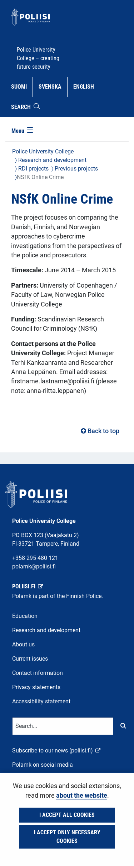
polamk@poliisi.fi (34, 566)
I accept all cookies (67, 815)
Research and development (51, 160)
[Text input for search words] (62, 726)
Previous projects (75, 168)
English (86, 86)
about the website (81, 795)
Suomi (22, 86)
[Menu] (23, 131)
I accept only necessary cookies (67, 836)
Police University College (43, 151)
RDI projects (33, 168)
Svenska (52, 86)
